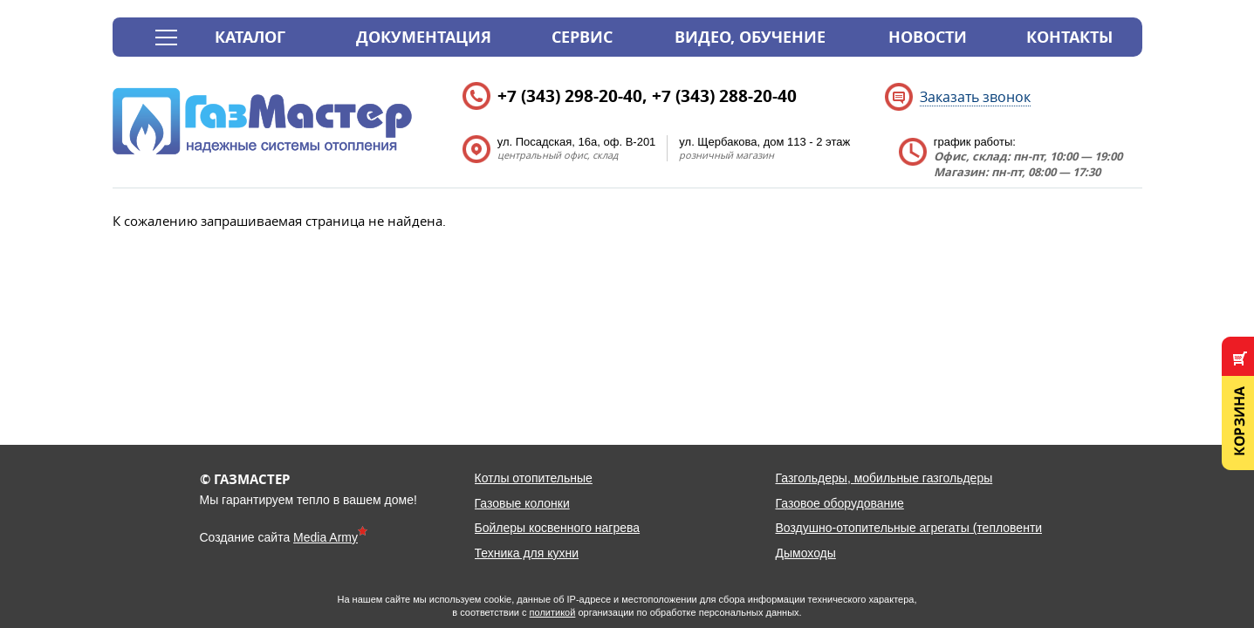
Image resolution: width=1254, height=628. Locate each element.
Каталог (250, 37)
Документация (423, 37)
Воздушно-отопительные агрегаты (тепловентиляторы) (932, 528)
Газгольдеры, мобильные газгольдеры (884, 478)
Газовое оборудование (840, 503)
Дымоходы (806, 553)
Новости (927, 37)
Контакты (1069, 37)
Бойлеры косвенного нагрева (558, 528)
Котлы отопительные (534, 478)
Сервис (582, 37)
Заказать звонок (975, 96)
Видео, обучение (750, 37)
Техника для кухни (527, 553)
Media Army (325, 537)
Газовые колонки (522, 503)
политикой (553, 612)
